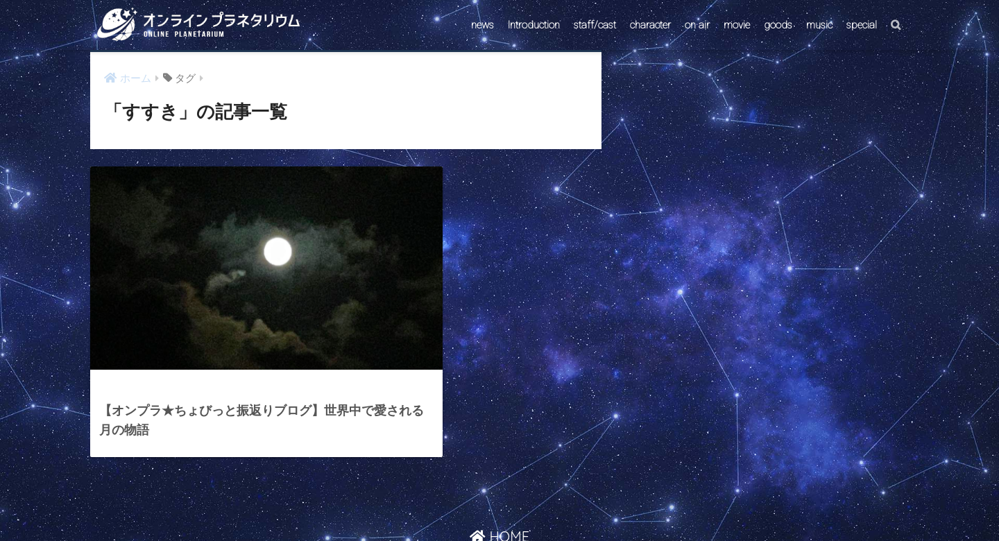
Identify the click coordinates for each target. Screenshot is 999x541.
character (650, 25)
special (861, 25)
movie (737, 25)
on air (697, 25)
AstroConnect (509, 504)
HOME (499, 474)
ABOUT (566, 504)
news (482, 25)
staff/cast (595, 25)
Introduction (534, 25)
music (819, 25)
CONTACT (446, 504)
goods (778, 25)
